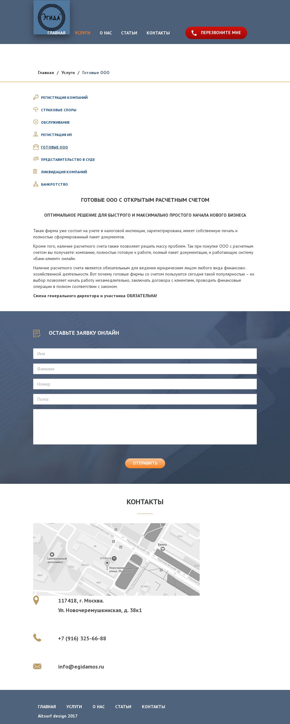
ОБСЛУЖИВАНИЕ (55, 122)
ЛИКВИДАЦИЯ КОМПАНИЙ (64, 172)
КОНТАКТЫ (158, 33)
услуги (74, 706)
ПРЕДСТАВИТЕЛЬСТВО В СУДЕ (68, 159)
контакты (153, 706)
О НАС (106, 33)
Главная (46, 72)
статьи (123, 706)
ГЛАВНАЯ (57, 32)
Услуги (68, 72)
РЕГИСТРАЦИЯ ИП (56, 134)
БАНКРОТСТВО (54, 184)
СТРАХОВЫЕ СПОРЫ (58, 110)
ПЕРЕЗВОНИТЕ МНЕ (221, 32)
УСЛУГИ (82, 33)
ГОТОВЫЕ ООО (54, 147)
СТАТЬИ (129, 33)
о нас (99, 706)
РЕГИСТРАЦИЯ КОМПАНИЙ (64, 97)
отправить (145, 463)
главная (47, 706)
